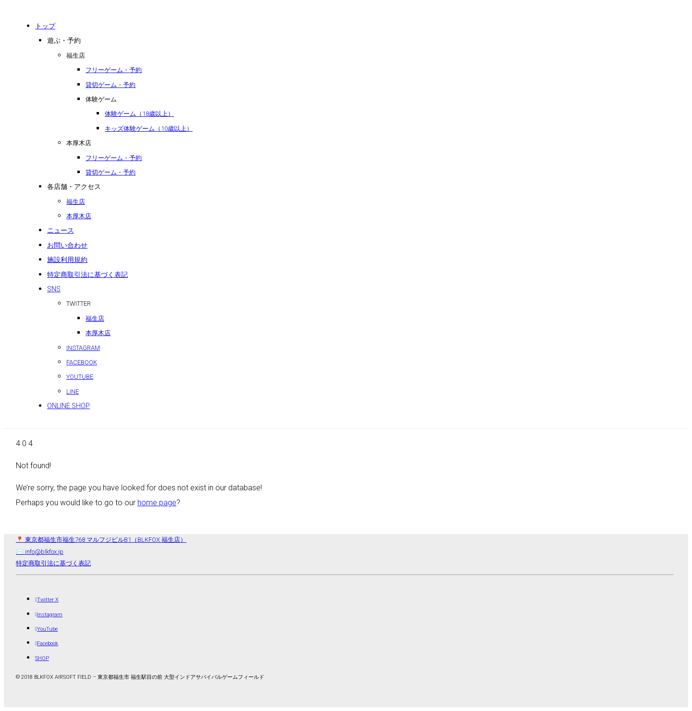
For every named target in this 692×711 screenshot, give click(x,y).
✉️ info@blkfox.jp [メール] (39, 551)
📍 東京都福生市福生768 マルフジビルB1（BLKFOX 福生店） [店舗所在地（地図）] (101, 539)
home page (156, 502)
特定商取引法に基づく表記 (53, 563)
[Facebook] (46, 643)
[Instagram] (48, 614)
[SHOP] (42, 658)
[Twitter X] (47, 600)
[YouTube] (46, 629)
